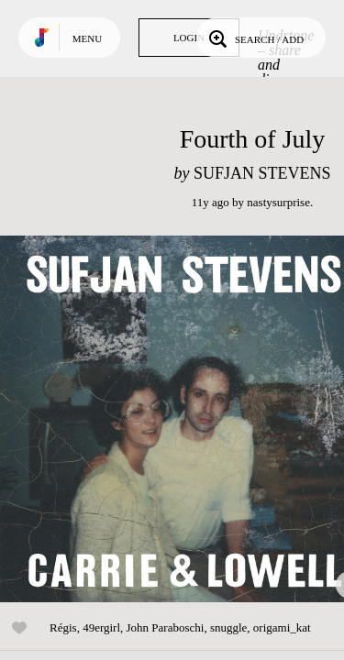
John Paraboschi (166, 627)
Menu (87, 38)
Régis (63, 627)
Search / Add (254, 38)
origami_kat (282, 627)
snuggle (228, 627)
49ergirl (101, 627)
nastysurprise (278, 202)
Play (183, 419)
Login (189, 37)
